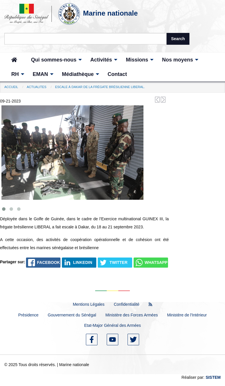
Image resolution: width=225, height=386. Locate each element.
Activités (101, 60)
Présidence (28, 315)
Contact (117, 74)
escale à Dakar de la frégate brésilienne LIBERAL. (100, 87)
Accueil (11, 87)
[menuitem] (14, 60)
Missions (137, 60)
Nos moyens (177, 60)
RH (15, 74)
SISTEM (213, 377)
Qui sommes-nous (53, 60)
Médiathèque (78, 74)
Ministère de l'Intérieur (187, 315)
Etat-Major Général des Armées (112, 325)
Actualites (36, 87)
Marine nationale (110, 13)
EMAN (40, 74)
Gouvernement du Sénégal (72, 315)
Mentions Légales (89, 304)
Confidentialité (126, 304)
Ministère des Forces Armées (131, 315)
